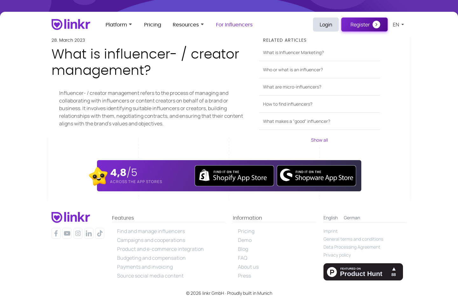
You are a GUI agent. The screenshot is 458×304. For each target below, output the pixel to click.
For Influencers (234, 24)
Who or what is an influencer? (293, 70)
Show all (319, 140)
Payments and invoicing (145, 266)
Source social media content (150, 275)
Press (244, 275)
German (352, 218)
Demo (245, 240)
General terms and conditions (353, 239)
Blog (243, 248)
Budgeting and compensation (151, 257)
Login (326, 24)
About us (248, 266)
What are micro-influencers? (292, 87)
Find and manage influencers (151, 231)
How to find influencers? (287, 104)
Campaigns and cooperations (151, 240)
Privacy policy (337, 255)
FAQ (242, 257)
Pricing (152, 24)
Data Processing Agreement (351, 247)
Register (360, 24)
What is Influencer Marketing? (293, 52)
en (396, 24)
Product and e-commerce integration (160, 248)
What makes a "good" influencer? (296, 121)
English (330, 218)
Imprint (330, 231)
